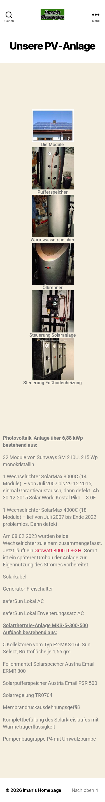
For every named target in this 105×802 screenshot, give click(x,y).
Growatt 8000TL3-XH (57, 550)
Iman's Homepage (42, 790)
